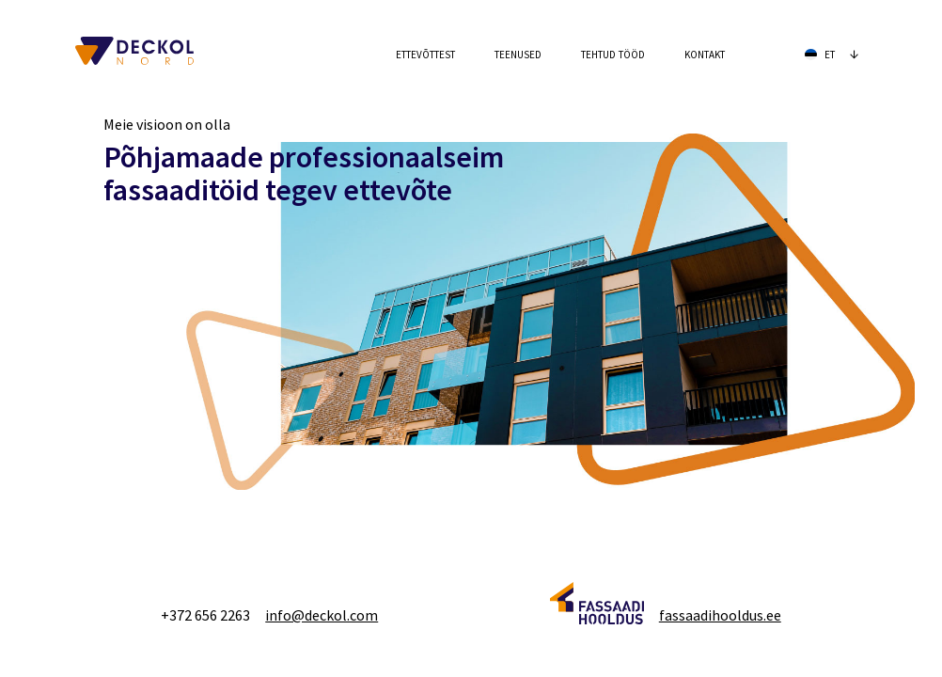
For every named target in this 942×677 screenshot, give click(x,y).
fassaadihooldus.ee (720, 615)
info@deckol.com (321, 615)
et (832, 52)
